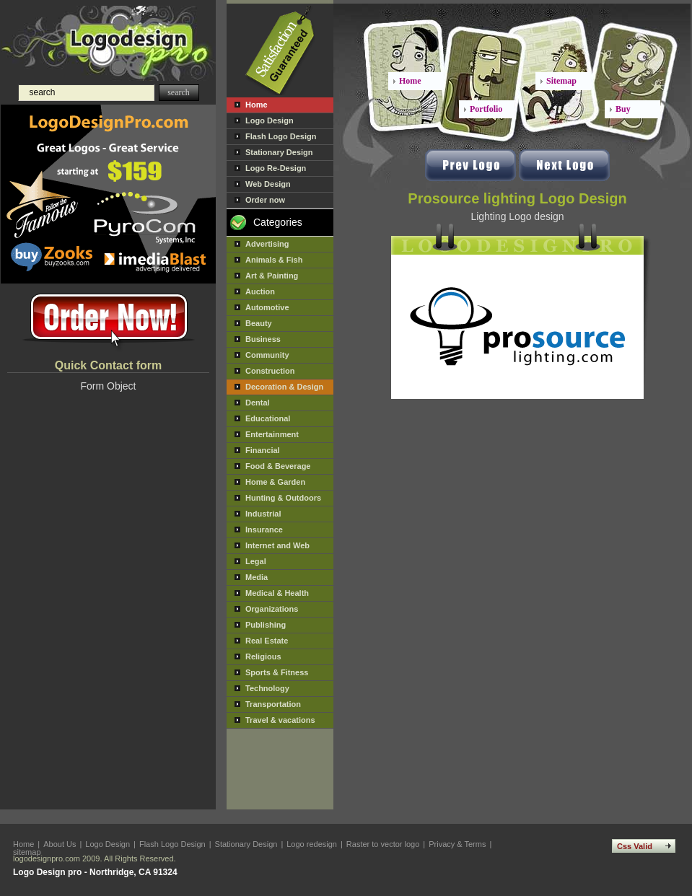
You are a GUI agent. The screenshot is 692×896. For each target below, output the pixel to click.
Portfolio (486, 109)
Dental (257, 402)
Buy (623, 109)
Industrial (263, 513)
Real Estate (266, 640)
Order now (265, 200)
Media (256, 577)
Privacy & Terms (457, 844)
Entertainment (272, 434)
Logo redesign (311, 844)
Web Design (268, 184)
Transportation (273, 704)
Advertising (267, 244)
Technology (267, 688)
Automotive (267, 307)
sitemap (27, 852)
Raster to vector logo (383, 844)
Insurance (264, 529)
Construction (269, 370)
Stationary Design (279, 152)
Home (256, 104)
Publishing (265, 624)
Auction (260, 291)
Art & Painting (271, 275)
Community (267, 355)
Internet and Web (277, 545)
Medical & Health (277, 593)
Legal (255, 561)
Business (263, 339)
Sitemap (561, 81)
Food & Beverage (277, 466)
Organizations (271, 609)
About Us (59, 844)
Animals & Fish (273, 259)
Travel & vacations (280, 720)
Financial (262, 450)
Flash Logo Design (280, 136)
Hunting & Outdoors (283, 497)
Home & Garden (275, 482)
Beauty (258, 323)
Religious (263, 656)
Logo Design (269, 120)
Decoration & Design (284, 386)
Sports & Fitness (276, 672)
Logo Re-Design (275, 168)
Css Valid (634, 846)
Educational (267, 418)
